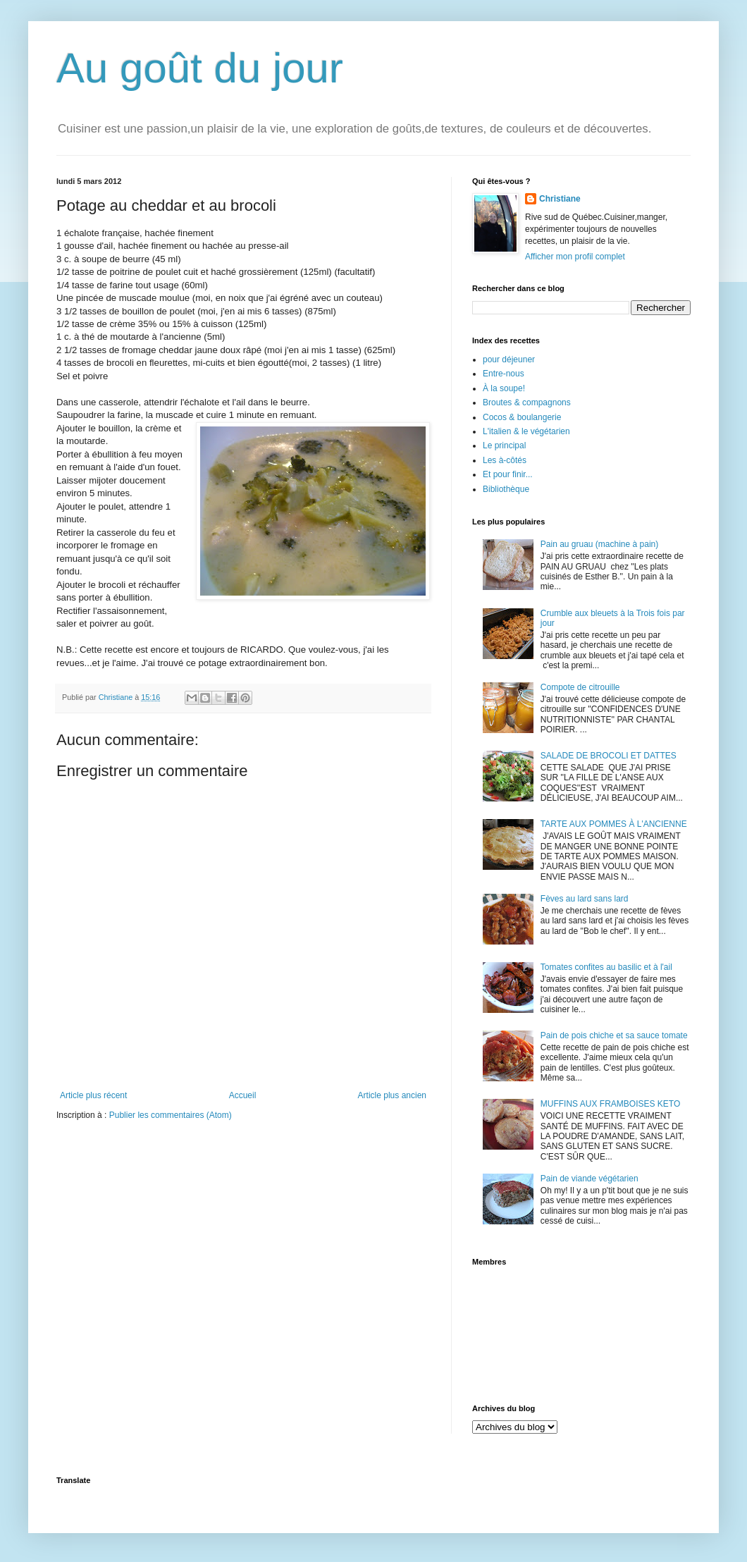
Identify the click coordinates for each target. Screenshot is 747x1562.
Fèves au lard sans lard (585, 899)
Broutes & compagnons (527, 402)
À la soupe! (504, 388)
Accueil (243, 1095)
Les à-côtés (504, 460)
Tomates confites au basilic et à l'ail (606, 967)
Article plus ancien (392, 1095)
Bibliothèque (506, 489)
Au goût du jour (199, 68)
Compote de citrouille (580, 687)
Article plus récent (93, 1095)
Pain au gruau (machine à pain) (599, 544)
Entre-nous (503, 374)
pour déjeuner (509, 359)
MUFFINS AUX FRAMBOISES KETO (610, 1104)
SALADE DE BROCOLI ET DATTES (609, 756)
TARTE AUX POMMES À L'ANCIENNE (614, 824)
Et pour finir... (508, 474)
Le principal (504, 445)
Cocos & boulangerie (522, 417)
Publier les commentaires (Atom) (170, 1115)
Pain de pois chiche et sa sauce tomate (614, 1035)
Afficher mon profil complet (575, 257)
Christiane (560, 199)
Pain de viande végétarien (589, 1178)
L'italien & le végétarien (526, 431)
